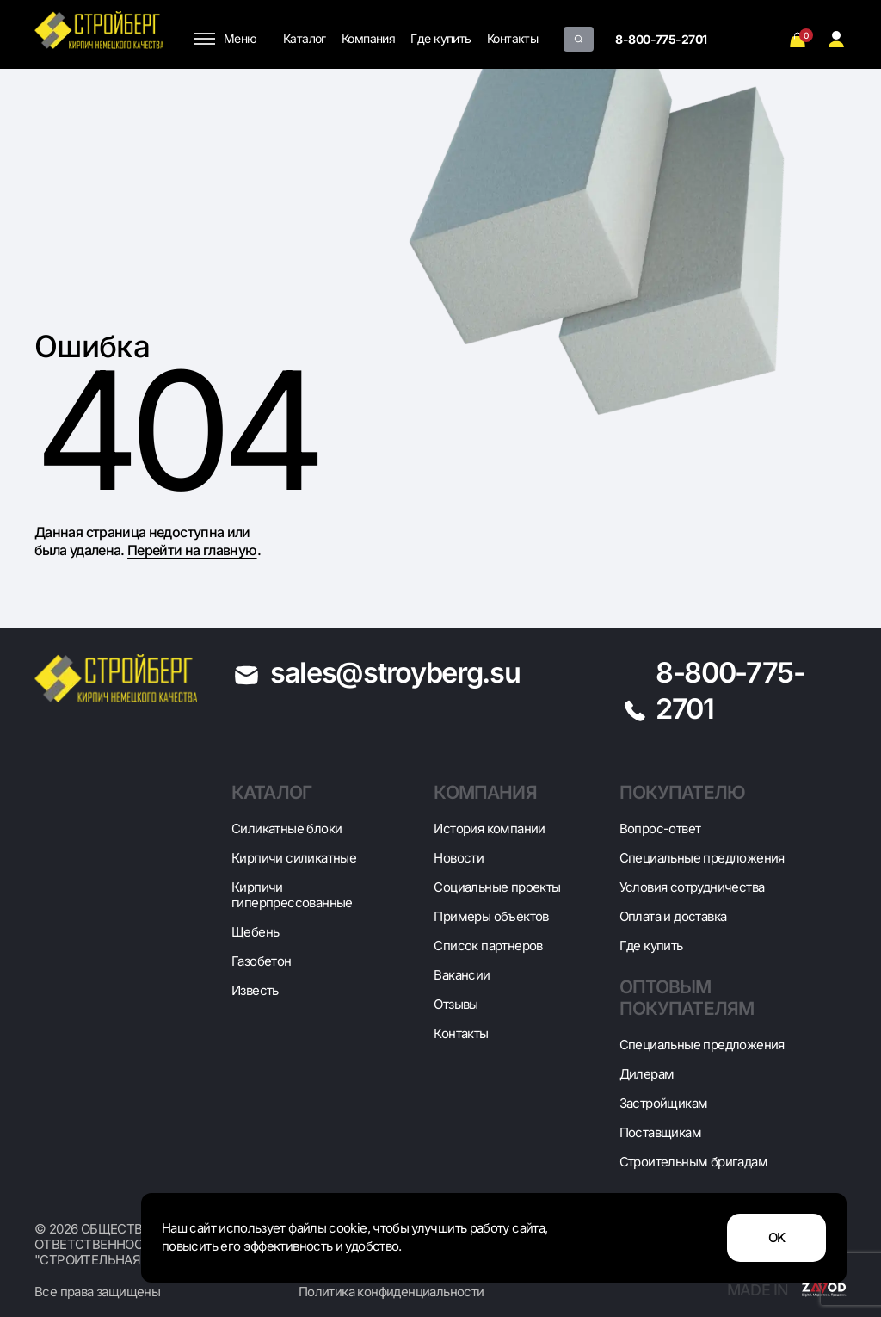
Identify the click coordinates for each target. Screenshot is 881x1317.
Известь (255, 990)
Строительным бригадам (693, 1161)
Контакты (513, 38)
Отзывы (455, 1004)
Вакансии (462, 975)
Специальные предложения (702, 858)
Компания (369, 38)
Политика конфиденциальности (391, 1292)
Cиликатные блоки (286, 828)
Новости (459, 858)
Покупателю (682, 792)
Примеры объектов (491, 916)
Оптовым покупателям (687, 997)
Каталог (304, 38)
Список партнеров (488, 945)
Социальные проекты (497, 887)
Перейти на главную (191, 550)
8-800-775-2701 (660, 39)
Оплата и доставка (673, 916)
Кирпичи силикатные (293, 858)
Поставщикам (660, 1132)
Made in (787, 1290)
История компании (489, 828)
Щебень (255, 932)
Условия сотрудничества (692, 887)
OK (777, 1238)
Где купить (440, 38)
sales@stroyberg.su (395, 672)
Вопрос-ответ (660, 828)
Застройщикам (663, 1103)
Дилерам (647, 1074)
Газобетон (261, 961)
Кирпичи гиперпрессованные (292, 895)
